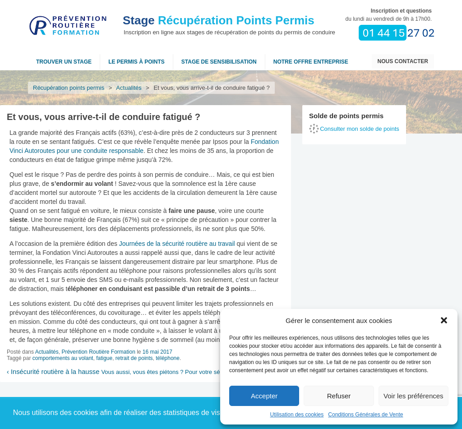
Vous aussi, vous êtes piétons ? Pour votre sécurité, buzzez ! (182, 372)
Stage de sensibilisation (219, 62)
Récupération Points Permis (218, 20)
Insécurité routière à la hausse (53, 371)
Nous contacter (403, 61)
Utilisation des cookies (297, 414)
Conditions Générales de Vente (365, 414)
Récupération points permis (68, 87)
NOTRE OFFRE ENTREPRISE (310, 62)
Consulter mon (359, 128)
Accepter (264, 396)
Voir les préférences (413, 396)
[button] (443, 320)
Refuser (339, 396)
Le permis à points (136, 62)
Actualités (129, 87)
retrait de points (134, 358)
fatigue (104, 358)
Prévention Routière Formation (98, 352)
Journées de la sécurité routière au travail (177, 243)
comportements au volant (62, 358)
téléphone (168, 358)
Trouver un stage (64, 62)
